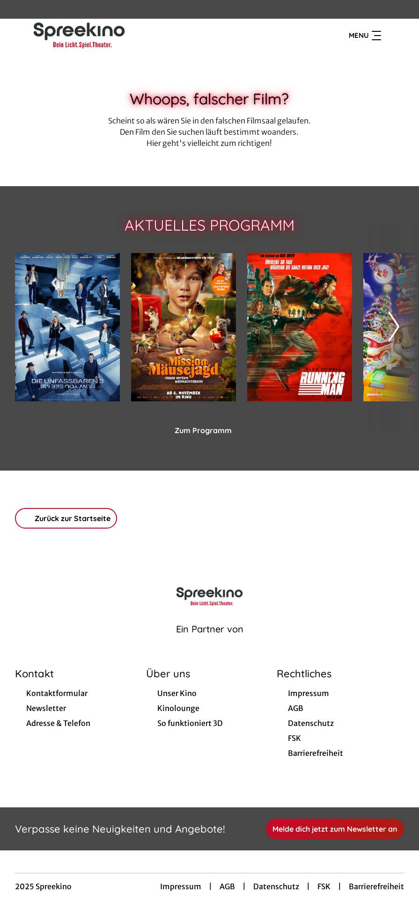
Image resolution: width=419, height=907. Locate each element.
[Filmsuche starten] (394, 35)
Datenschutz (276, 886)
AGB (227, 886)
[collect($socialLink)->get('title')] (16, 9)
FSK (324, 886)
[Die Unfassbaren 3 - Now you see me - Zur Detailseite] (67, 327)
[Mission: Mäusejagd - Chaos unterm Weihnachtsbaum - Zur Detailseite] (183, 327)
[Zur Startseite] (80, 35)
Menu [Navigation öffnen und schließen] (365, 35)
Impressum (180, 886)
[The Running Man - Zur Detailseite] (299, 327)
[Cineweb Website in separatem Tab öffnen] (209, 641)
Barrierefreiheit (376, 886)
